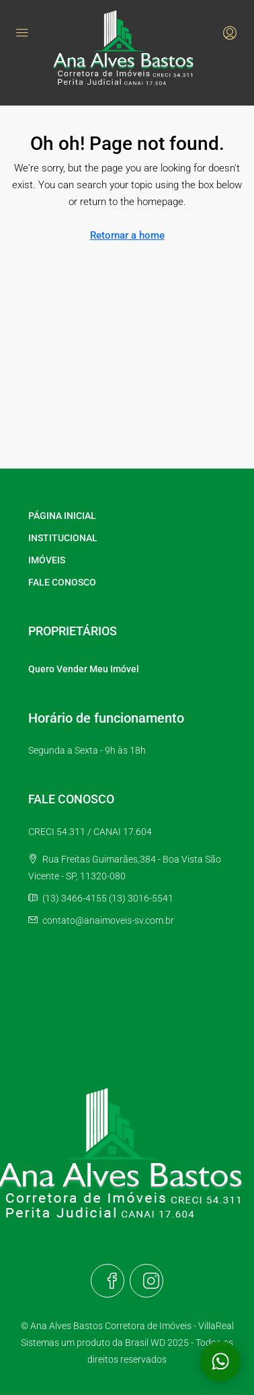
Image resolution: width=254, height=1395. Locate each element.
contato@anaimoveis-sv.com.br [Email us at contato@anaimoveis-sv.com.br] (108, 920)
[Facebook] (107, 1281)
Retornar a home (127, 235)
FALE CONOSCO (62, 582)
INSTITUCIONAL (62, 537)
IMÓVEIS (46, 560)
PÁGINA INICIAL (62, 515)
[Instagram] (146, 1281)
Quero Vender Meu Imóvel (83, 669)
